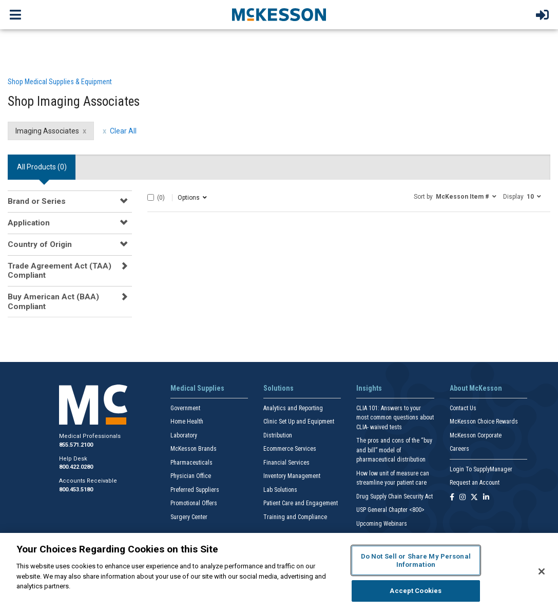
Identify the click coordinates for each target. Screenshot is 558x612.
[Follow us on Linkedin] (486, 498)
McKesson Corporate (476, 435)
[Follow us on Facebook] (452, 498)
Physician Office (190, 476)
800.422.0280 (76, 467)
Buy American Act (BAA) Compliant (53, 301)
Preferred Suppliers (194, 489)
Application (29, 222)
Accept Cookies (415, 591)
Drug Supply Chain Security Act (394, 496)
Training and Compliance (295, 517)
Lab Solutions (280, 489)
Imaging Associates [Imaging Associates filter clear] (47, 131)
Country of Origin (40, 244)
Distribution (277, 435)
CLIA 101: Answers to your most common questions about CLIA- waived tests (395, 418)
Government (185, 408)
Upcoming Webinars (381, 523)
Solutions (278, 388)
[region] (279, 572)
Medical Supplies (197, 388)
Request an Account (474, 482)
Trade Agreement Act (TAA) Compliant (59, 270)
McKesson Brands (193, 448)
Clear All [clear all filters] (123, 131)
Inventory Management (291, 476)
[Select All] (150, 197)
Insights (369, 388)
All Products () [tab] (42, 167)
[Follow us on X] (474, 498)
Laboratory (183, 435)
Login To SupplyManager (481, 469)
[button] (455, 196)
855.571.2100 (76, 445)
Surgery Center (188, 517)
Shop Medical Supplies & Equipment (60, 82)
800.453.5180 (76, 489)
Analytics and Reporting (293, 408)
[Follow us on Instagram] (462, 498)
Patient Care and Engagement (300, 503)
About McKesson (476, 388)
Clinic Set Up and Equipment (298, 421)
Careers (459, 448)
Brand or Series (37, 201)
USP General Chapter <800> (390, 509)
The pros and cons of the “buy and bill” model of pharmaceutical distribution (394, 450)
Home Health (186, 421)
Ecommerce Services (289, 448)
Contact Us (463, 408)
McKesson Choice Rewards (484, 421)
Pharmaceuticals (191, 462)
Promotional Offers (193, 503)
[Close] (541, 571)
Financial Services (286, 462)
